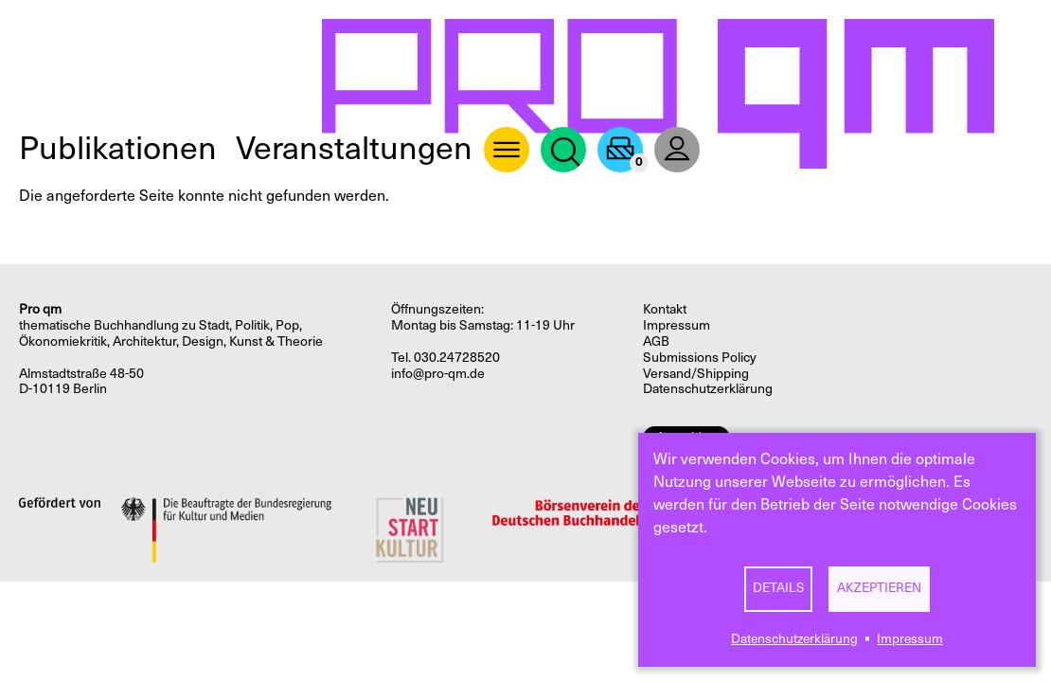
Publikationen (118, 148)
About (506, 149)
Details (778, 588)
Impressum (910, 639)
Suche (563, 149)
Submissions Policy (700, 358)
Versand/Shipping (696, 374)
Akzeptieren (879, 588)
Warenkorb (620, 149)
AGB (656, 341)
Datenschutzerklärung (794, 639)
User (677, 149)
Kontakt (664, 309)
